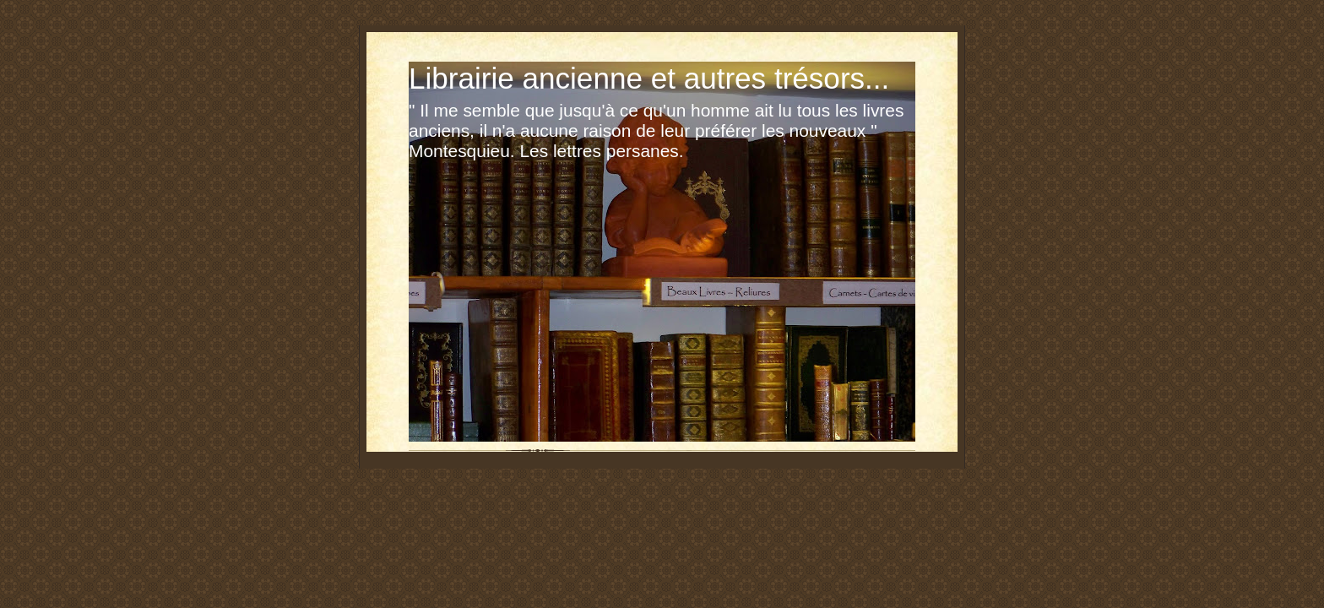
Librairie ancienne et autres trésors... (649, 78)
